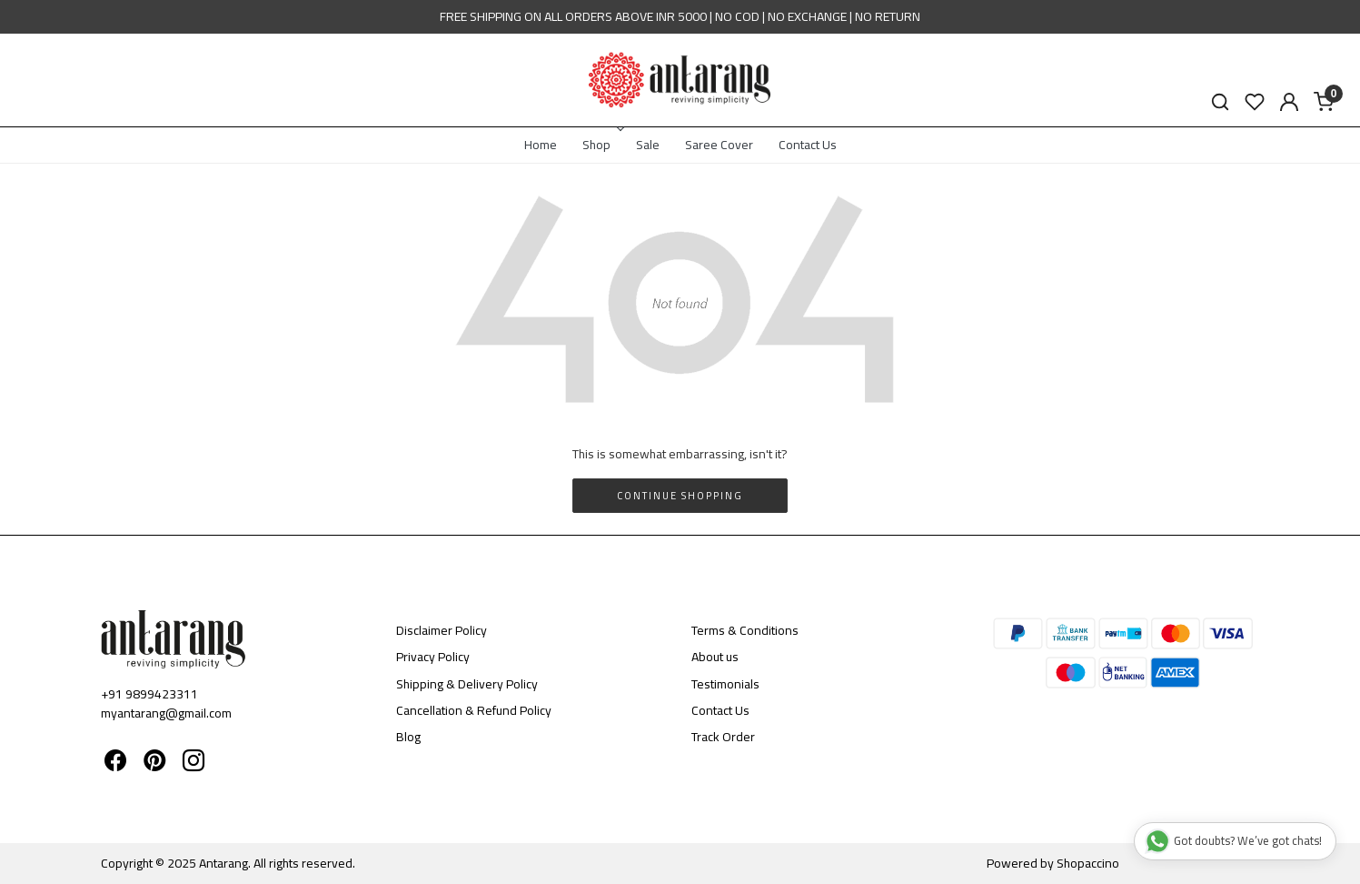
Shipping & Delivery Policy (467, 684)
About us (715, 656)
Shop (601, 144)
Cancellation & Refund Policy (473, 710)
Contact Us (808, 144)
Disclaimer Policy (441, 630)
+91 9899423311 (149, 694)
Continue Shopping (680, 496)
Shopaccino (1088, 863)
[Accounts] (1289, 102)
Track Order (723, 736)
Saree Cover (719, 144)
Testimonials (725, 684)
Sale (648, 144)
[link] (1220, 102)
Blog (408, 736)
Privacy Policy (433, 656)
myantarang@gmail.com (166, 713)
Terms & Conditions (745, 630)
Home (540, 144)
